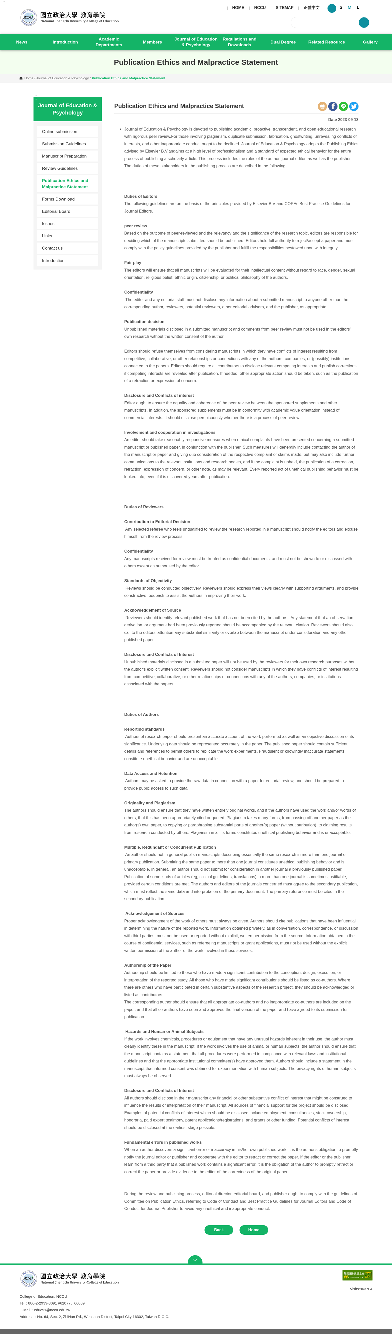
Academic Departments (109, 42)
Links (47, 235)
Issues (68, 223)
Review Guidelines (60, 168)
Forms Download (58, 199)
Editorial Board (56, 211)
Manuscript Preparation (64, 156)
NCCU (260, 8)
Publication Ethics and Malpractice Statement (65, 183)
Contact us (52, 248)
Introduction (65, 42)
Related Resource (326, 42)
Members (152, 42)
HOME (238, 8)
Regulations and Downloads (239, 42)
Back (219, 1230)
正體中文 (312, 8)
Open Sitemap (196, 1260)
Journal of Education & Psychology (196, 42)
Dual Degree (283, 42)
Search (364, 22)
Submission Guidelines (64, 143)
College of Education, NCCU (23, 9)
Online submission (59, 131)
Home (28, 78)
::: (3, 2)
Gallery (370, 42)
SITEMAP (285, 8)
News (21, 42)
